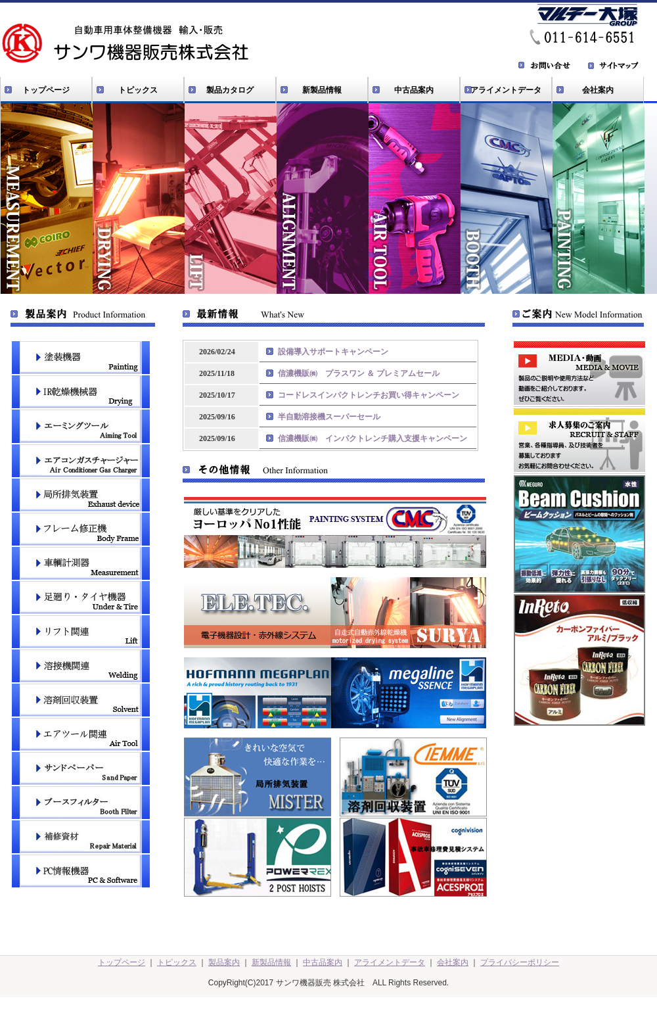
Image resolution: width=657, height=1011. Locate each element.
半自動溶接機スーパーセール (329, 416)
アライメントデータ (505, 90)
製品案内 (224, 962)
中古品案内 (414, 90)
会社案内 (598, 90)
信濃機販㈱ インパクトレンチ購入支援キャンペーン (372, 438)
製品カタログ (230, 90)
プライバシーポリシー (519, 962)
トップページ (46, 90)
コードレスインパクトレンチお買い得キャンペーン (368, 395)
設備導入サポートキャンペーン (333, 351)
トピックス (138, 90)
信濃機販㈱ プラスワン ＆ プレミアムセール (359, 373)
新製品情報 (322, 90)
